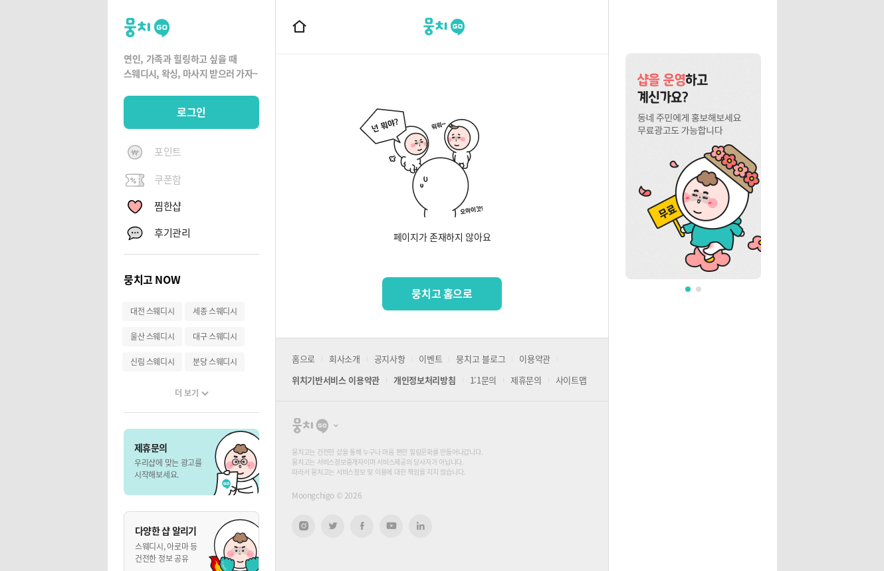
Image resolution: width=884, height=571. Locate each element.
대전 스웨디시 (152, 311)
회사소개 (344, 358)
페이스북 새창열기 (362, 526)
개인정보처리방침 (424, 380)
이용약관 (534, 358)
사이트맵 (571, 380)
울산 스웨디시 (152, 336)
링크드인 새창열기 (421, 526)
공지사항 (389, 358)
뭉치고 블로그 (480, 358)
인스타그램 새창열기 (303, 526)
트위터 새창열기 (333, 526)
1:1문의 (483, 380)
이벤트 (430, 358)
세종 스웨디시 (215, 311)
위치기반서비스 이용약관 (336, 380)
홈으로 (303, 358)
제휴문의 (526, 380)
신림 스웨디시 (152, 362)
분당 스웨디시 (215, 362)
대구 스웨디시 (215, 336)
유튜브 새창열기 (391, 526)
